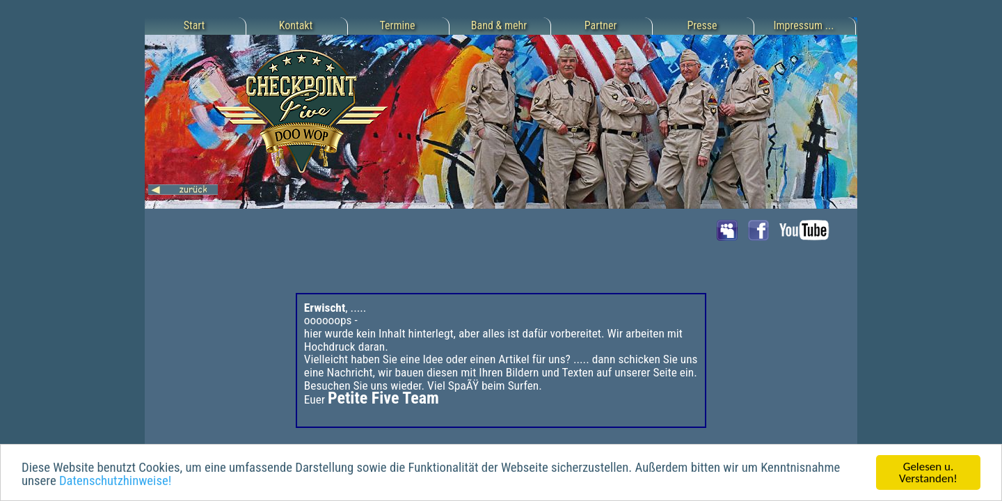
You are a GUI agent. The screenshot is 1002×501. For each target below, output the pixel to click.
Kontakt (296, 25)
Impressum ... (804, 25)
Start (194, 25)
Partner (600, 25)
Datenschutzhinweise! (115, 481)
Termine (397, 25)
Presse (702, 25)
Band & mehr (499, 25)
